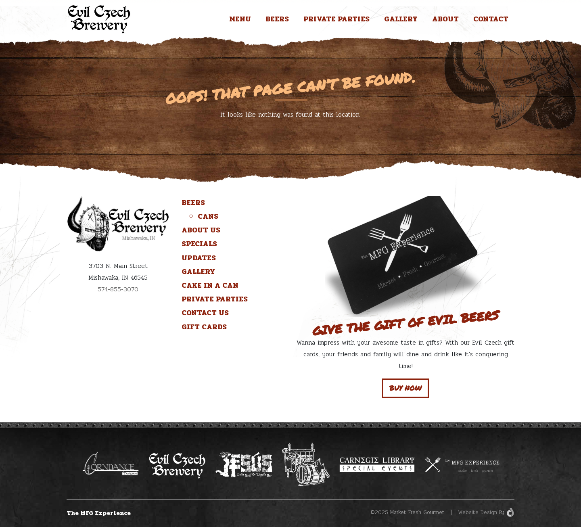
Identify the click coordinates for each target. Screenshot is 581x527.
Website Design (477, 512)
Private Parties (336, 19)
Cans (208, 216)
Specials (199, 243)
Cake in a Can (210, 285)
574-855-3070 (118, 289)
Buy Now (405, 388)
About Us (201, 230)
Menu (240, 19)
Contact (490, 19)
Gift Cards (204, 327)
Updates (199, 258)
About (445, 19)
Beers (277, 19)
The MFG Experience (99, 513)
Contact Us (205, 312)
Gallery (401, 19)
